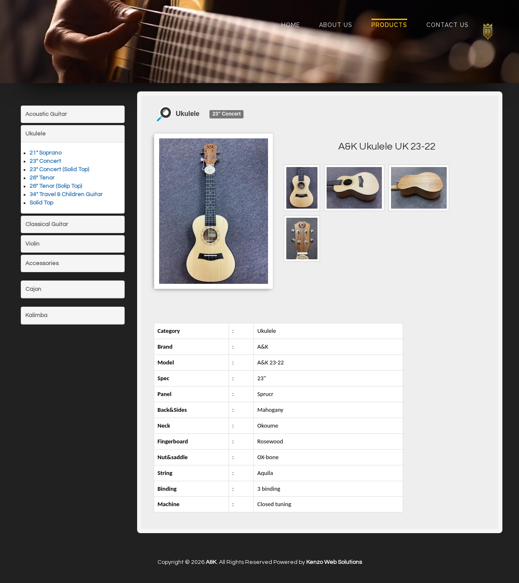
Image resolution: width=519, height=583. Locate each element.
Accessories (42, 263)
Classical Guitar (46, 224)
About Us (335, 25)
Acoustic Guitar (46, 114)
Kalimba (36, 315)
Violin (32, 244)
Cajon (33, 289)
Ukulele (35, 134)
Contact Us (447, 25)
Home (290, 25)
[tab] (72, 114)
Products (389, 25)
